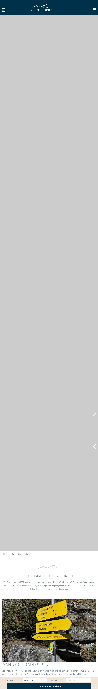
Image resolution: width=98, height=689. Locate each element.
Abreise (54, 680)
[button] (94, 446)
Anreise (10, 680)
